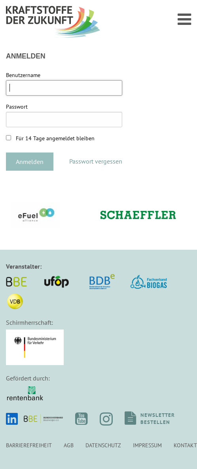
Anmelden (30, 162)
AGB (69, 445)
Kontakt (185, 445)
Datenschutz (103, 445)
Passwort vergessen (95, 161)
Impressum (147, 445)
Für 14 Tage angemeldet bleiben (50, 138)
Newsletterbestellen (157, 419)
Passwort (17, 106)
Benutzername (23, 75)
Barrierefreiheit (29, 445)
